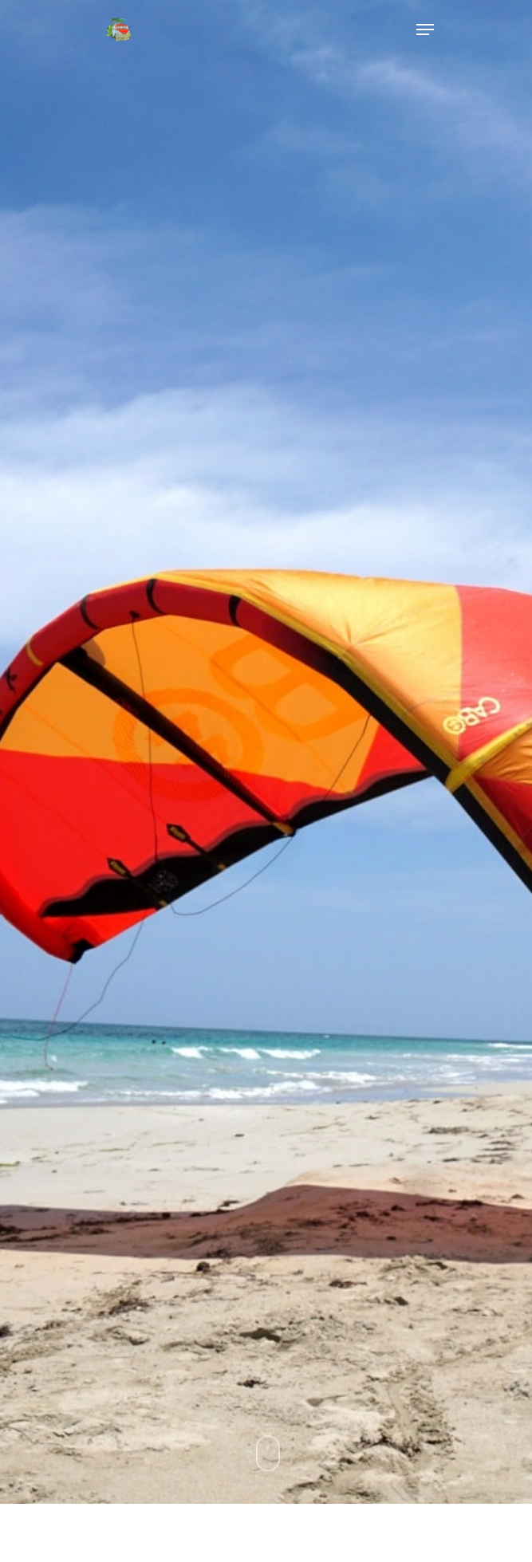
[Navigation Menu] (425, 29)
